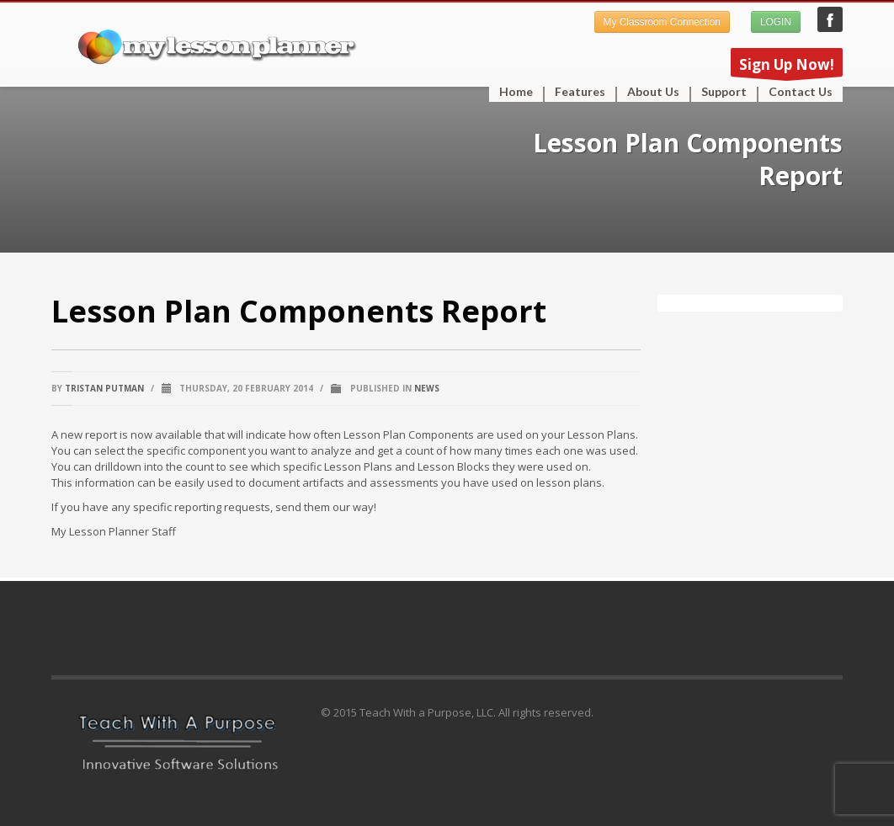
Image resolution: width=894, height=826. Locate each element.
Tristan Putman (104, 388)
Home (516, 92)
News (426, 388)
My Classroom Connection (662, 22)
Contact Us (801, 92)
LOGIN (775, 22)
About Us (653, 92)
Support (719, 92)
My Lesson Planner (830, 19)
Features (575, 92)
